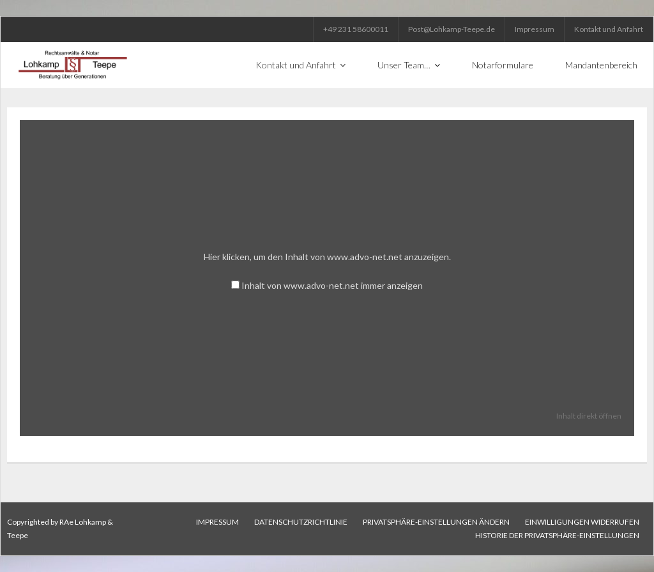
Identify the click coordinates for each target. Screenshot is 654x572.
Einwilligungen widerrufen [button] (582, 522)
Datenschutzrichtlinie (300, 522)
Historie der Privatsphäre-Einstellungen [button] (557, 535)
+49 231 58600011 (355, 29)
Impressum (534, 29)
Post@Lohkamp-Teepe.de (451, 29)
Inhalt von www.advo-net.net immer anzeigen (332, 285)
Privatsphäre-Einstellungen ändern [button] (436, 522)
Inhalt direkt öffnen (588, 416)
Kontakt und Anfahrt (608, 29)
